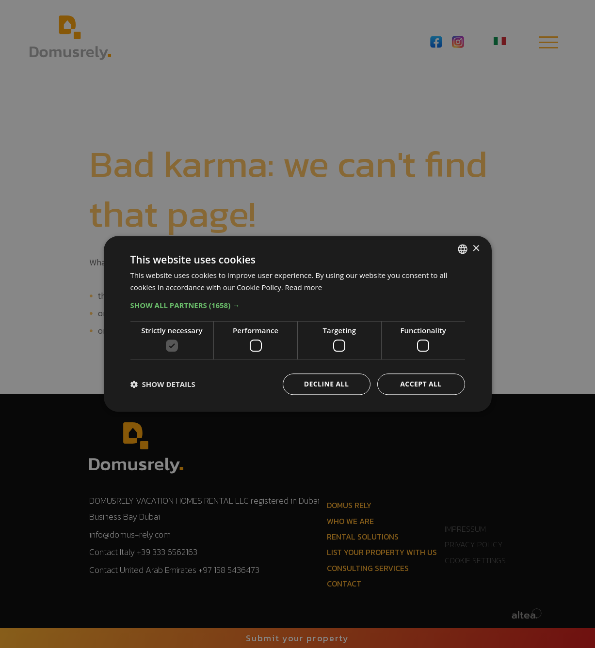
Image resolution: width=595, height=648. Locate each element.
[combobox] (462, 249)
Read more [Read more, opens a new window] (303, 287)
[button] (297, 305)
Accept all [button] (420, 384)
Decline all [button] (326, 384)
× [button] (476, 248)
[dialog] (298, 324)
